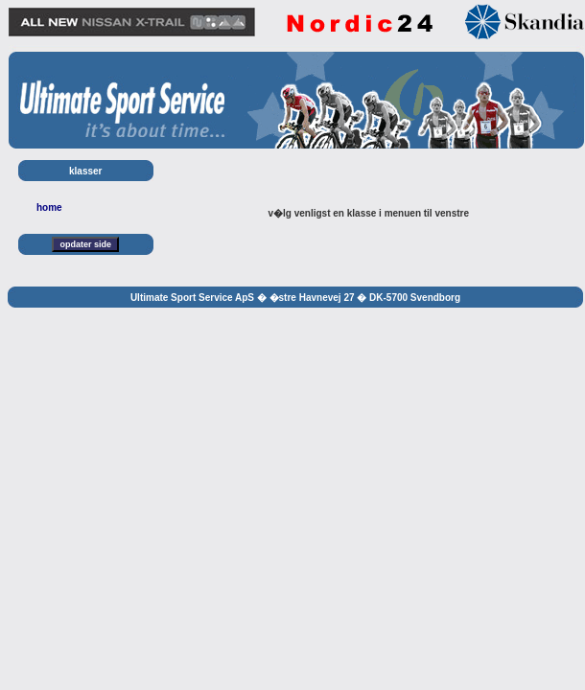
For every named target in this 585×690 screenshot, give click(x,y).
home (49, 207)
